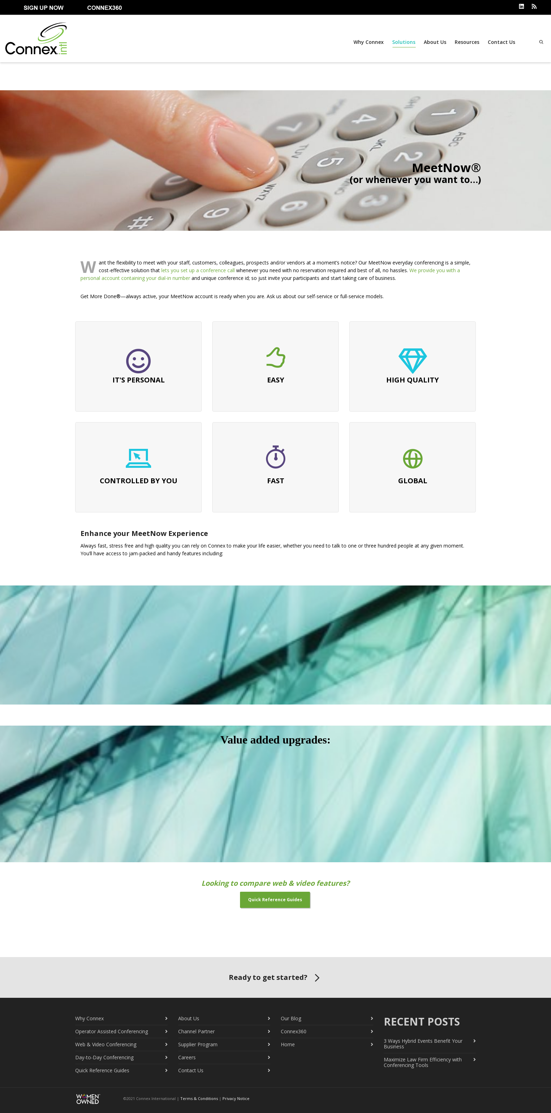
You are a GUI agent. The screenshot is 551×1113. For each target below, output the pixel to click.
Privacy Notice (235, 1097)
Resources (466, 42)
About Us (434, 42)
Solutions (402, 43)
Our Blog (291, 1017)
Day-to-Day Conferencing (104, 1056)
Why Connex (367, 42)
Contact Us (500, 42)
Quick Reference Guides (102, 1069)
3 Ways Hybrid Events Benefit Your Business (423, 1043)
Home (288, 1043)
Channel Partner (196, 1030)
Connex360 (293, 1030)
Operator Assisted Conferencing (111, 1030)
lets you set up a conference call (198, 269)
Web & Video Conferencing (105, 1043)
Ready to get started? (275, 977)
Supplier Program (198, 1043)
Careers (187, 1056)
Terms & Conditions (199, 1097)
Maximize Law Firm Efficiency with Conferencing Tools (423, 1061)
